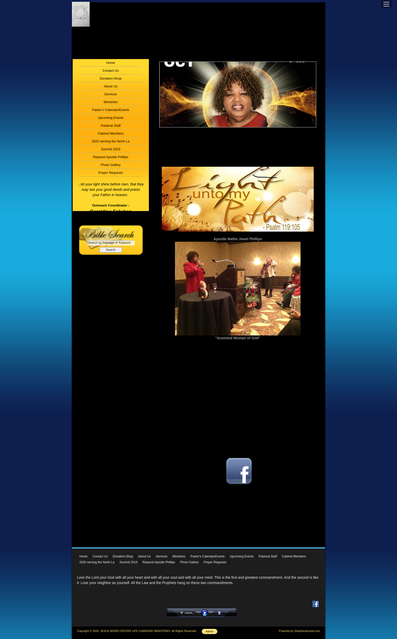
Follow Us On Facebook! (238, 490)
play (206, 612)
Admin (209, 631)
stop (224, 612)
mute (183, 612)
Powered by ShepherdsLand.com (299, 630)
